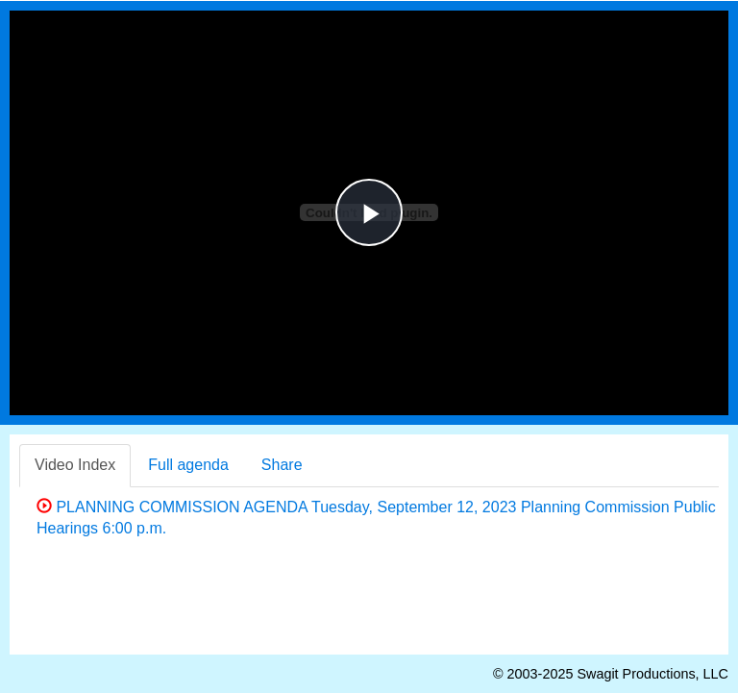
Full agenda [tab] (188, 465)
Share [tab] (282, 465)
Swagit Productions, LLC (652, 673)
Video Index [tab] (75, 465)
